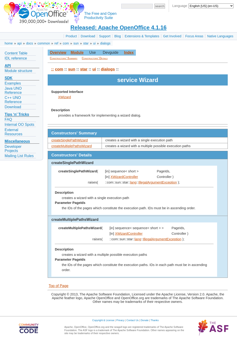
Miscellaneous (17, 141)
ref (56, 43)
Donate (145, 320)
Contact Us (132, 320)
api (19, 43)
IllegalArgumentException (157, 182)
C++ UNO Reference (13, 100)
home (9, 43)
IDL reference (16, 58)
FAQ (8, 119)
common (43, 43)
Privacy (120, 320)
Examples (13, 83)
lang (133, 182)
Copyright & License (103, 320)
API (8, 66)
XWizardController (124, 177)
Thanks (155, 320)
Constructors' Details (95, 58)
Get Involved (172, 36)
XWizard (64, 97)
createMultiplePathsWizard (71, 146)
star (85, 43)
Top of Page (58, 286)
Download (88, 36)
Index (129, 52)
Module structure (18, 71)
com (66, 43)
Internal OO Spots (19, 125)
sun (76, 43)
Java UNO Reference (13, 90)
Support (104, 36)
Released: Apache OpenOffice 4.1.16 (118, 27)
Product (71, 36)
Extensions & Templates (142, 36)
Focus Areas (194, 36)
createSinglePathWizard (69, 140)
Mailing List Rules (19, 156)
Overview (58, 52)
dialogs (105, 43)
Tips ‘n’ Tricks (17, 114)
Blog (117, 36)
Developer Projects (13, 149)
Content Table (16, 53)
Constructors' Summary (63, 58)
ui (94, 43)
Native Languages (220, 36)
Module (77, 52)
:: (52, 69)
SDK (8, 78)
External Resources (13, 132)
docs (29, 43)
